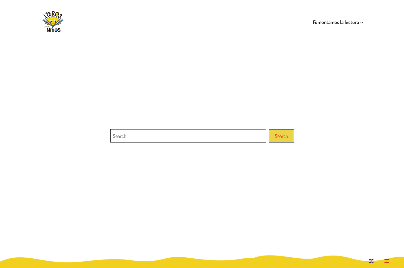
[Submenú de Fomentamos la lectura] (361, 22)
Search (281, 136)
